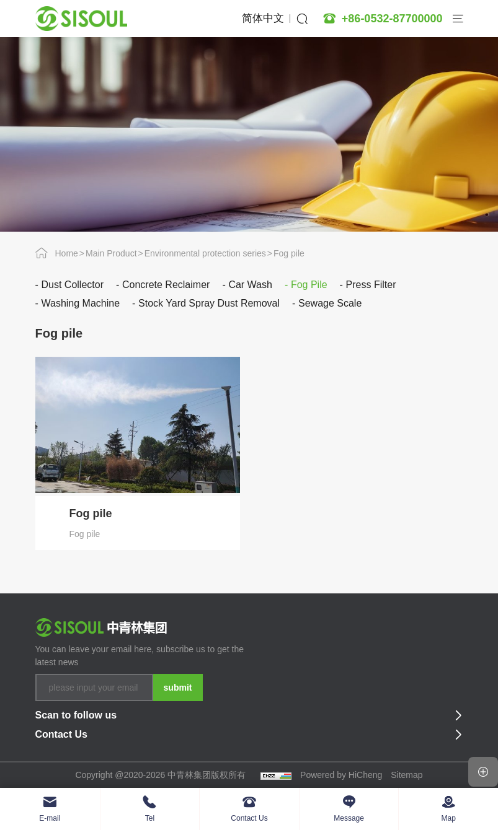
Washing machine (81, 303)
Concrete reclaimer (166, 284)
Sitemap (406, 775)
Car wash (250, 284)
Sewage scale (330, 303)
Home (66, 253)
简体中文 (263, 18)
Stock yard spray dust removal (209, 303)
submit (178, 687)
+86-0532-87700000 (392, 18)
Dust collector (73, 284)
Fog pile (289, 253)
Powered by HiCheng (341, 775)
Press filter (371, 284)
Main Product (111, 253)
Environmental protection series (205, 253)
